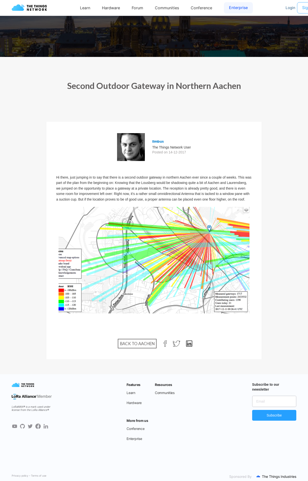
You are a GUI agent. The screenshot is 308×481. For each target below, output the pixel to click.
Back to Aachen (137, 343)
